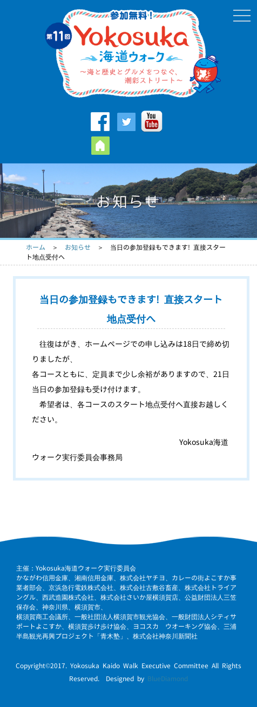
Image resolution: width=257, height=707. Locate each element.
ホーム (35, 247)
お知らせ (78, 247)
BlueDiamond (167, 678)
